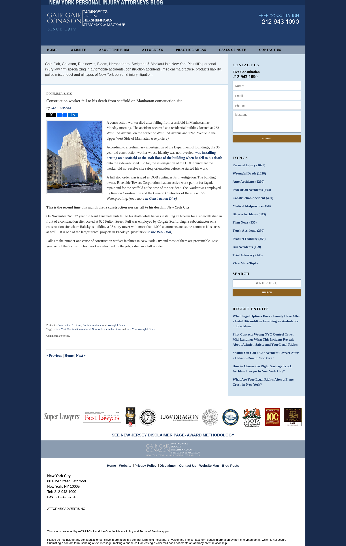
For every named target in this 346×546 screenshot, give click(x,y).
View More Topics (244, 257)
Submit (267, 138)
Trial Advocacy (246, 250)
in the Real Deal (159, 232)
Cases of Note (232, 49)
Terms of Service (150, 520)
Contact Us (270, 49)
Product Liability (248, 234)
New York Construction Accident (72, 329)
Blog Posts (228, 452)
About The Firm (114, 49)
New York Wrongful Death (140, 329)
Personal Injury (247, 165)
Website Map (208, 452)
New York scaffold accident (106, 329)
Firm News (244, 219)
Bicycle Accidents (248, 211)
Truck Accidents (247, 226)
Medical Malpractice (250, 203)
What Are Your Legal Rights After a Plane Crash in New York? (266, 371)
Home (52, 49)
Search (266, 286)
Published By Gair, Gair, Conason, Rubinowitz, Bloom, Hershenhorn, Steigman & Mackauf (279, 29)
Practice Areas (191, 49)
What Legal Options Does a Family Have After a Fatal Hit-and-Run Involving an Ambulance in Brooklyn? (264, 314)
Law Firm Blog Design (278, 540)
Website (78, 49)
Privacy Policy (148, 452)
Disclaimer (169, 452)
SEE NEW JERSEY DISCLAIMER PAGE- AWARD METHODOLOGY (173, 424)
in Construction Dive (160, 198)
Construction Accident (69, 325)
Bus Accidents (245, 242)
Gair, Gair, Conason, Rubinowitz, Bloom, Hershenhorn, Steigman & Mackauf (119, 540)
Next (81, 355)
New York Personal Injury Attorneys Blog (86, 31)
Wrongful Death (116, 325)
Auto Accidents (247, 180)
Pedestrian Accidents (250, 188)
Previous (54, 355)
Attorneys (152, 49)
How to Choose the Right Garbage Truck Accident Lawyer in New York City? (266, 359)
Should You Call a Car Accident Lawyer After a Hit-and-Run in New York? (264, 346)
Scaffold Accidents (93, 325)
